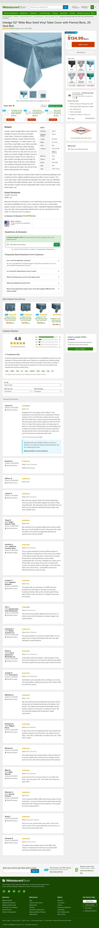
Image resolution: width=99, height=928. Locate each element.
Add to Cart (10, 119)
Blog (30, 900)
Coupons (32, 907)
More (93, 13)
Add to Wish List (81, 52)
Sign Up (35, 871)
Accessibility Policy (37, 920)
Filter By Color (8, 388)
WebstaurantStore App (9, 905)
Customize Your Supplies (9, 907)
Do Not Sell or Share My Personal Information (57, 920)
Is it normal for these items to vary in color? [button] (21, 271)
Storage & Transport (83, 13)
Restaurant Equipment (11, 13)
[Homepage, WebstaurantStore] (14, 7)
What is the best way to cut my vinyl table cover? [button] (23, 277)
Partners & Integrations (9, 912)
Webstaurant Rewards (8, 902)
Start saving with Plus (56, 872)
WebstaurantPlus (7, 900)
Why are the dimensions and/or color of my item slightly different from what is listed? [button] (31, 290)
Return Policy (61, 914)
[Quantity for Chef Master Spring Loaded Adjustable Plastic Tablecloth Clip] (5, 120)
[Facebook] (14, 891)
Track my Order (90, 905)
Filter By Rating (38, 388)
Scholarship (61, 909)
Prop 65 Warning (29, 216)
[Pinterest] (24, 891)
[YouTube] (9, 891)
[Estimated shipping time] (76, 98)
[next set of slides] (62, 115)
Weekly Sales (33, 905)
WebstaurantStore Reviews (37, 912)
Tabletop (55, 13)
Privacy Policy (50, 249)
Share (43, 106)
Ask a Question (55, 106)
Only (69, 35)
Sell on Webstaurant (63, 912)
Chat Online (87, 908)
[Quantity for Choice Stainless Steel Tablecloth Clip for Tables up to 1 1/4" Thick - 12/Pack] (26, 120)
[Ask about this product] (33, 244)
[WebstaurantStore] (26, 880)
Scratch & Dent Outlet (35, 902)
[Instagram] (4, 891)
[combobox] (46, 7)
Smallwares (33, 13)
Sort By (6, 382)
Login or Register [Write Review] (80, 349)
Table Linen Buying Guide (83, 149)
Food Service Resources (36, 909)
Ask (56, 244)
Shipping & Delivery (90, 911)
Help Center (89, 901)
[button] (24, 94)
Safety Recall (33, 914)
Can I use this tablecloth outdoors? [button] (18, 260)
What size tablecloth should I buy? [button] (18, 283)
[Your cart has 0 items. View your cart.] (94, 7)
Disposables (63, 13)
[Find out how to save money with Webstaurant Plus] (4, 111)
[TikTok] (19, 891)
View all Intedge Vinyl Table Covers (81, 138)
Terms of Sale (6, 920)
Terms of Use (41, 249)
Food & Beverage (44, 13)
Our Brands (61, 902)
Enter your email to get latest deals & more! (19, 868)
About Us (60, 900)
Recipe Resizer (7, 909)
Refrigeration (24, 13)
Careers (60, 905)
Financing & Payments (64, 907)
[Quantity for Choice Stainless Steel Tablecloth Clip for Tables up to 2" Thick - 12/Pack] (47, 120)
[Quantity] (70, 44)
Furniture (72, 13)
